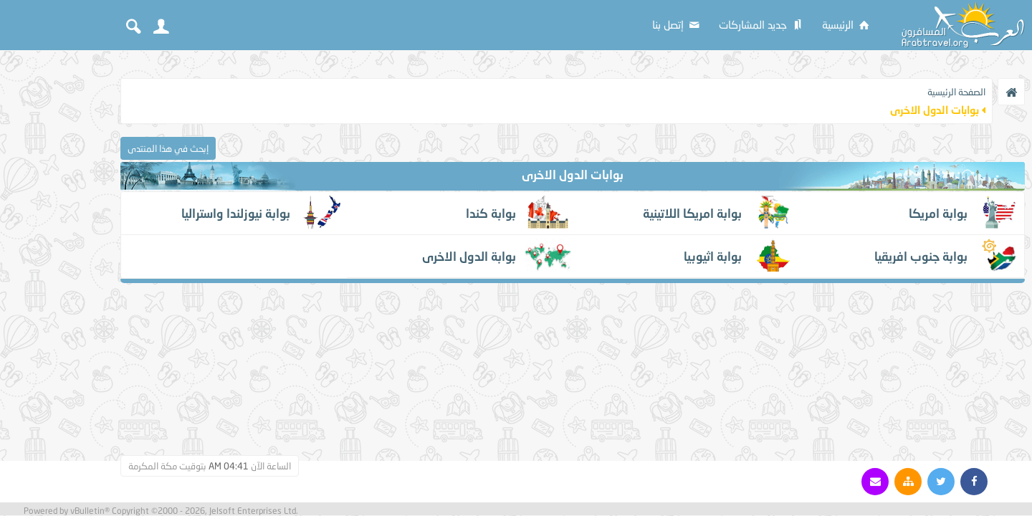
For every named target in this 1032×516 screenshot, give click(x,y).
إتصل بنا (677, 24)
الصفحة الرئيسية (956, 91)
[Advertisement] (57, 274)
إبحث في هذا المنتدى (168, 148)
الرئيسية (846, 24)
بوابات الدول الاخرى (573, 174)
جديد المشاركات (762, 24)
